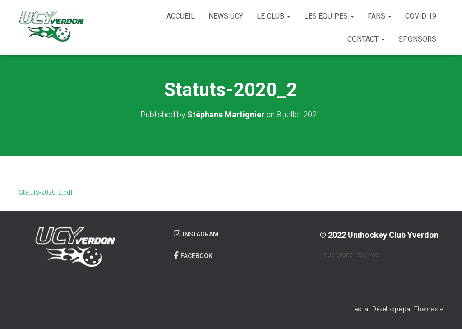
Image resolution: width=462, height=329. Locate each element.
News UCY (225, 16)
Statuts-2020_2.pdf (46, 192)
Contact (366, 39)
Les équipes (329, 16)
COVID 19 (420, 16)
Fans (380, 16)
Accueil (180, 16)
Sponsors (417, 39)
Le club (274, 16)
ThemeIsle (428, 309)
